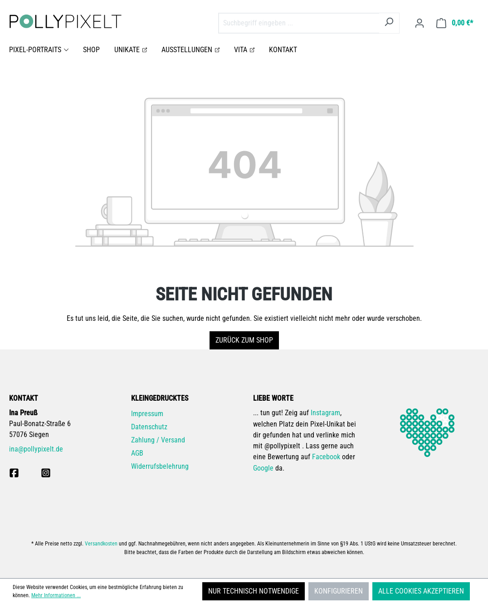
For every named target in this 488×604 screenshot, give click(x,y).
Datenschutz (149, 426)
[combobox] (298, 23)
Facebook (326, 456)
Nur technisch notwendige (253, 591)
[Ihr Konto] (419, 23)
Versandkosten (101, 543)
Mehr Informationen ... (56, 595)
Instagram (325, 412)
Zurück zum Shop (244, 340)
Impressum (147, 413)
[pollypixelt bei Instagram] (46, 473)
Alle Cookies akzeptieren (421, 591)
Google (263, 468)
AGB (137, 453)
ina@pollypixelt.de (36, 449)
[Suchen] (389, 23)
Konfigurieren (338, 591)
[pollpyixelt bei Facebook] (14, 473)
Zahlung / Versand (158, 440)
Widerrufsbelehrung (160, 466)
